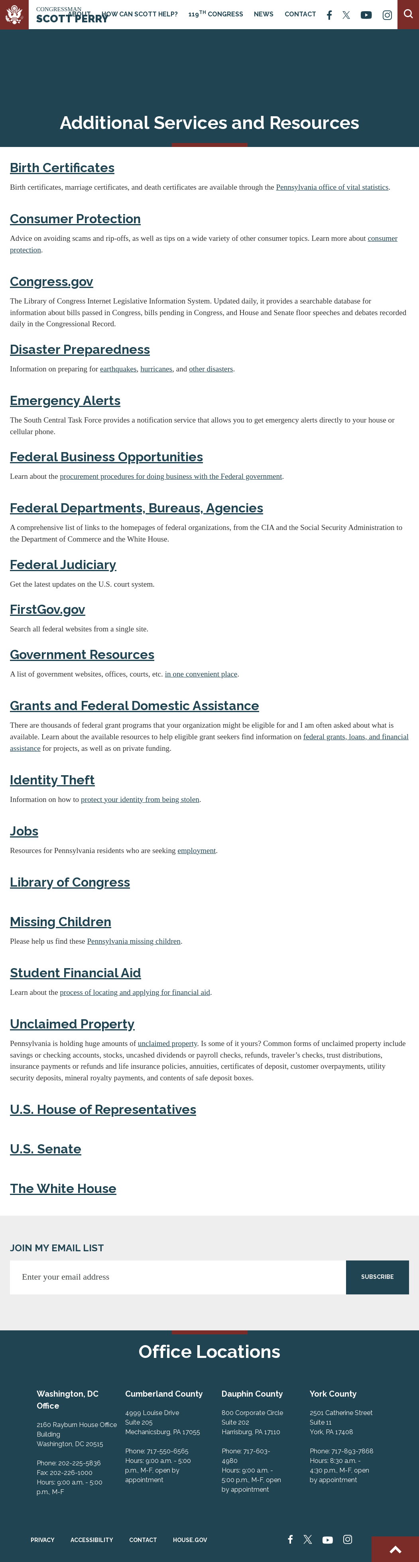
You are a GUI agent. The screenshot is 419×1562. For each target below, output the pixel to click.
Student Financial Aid (75, 972)
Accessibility (92, 1540)
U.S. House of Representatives (103, 1109)
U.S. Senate (45, 1148)
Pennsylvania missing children (134, 941)
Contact (300, 14)
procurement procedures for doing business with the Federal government (171, 476)
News (263, 14)
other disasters (211, 369)
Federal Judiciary (63, 564)
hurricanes (156, 369)
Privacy (43, 1540)
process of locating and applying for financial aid (135, 992)
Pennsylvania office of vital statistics (332, 187)
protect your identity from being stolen (140, 799)
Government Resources (82, 654)
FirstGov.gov (47, 609)
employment (196, 850)
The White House (63, 1188)
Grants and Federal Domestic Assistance (134, 705)
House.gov (190, 1540)
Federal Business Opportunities (106, 456)
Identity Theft (52, 779)
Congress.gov (51, 281)
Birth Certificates (62, 167)
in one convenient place (201, 674)
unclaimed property (167, 1043)
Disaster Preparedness (80, 349)
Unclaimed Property (72, 1023)
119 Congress (216, 14)
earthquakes (118, 369)
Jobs (24, 831)
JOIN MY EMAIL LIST (57, 1248)
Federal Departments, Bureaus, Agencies (136, 507)
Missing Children (60, 921)
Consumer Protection (75, 218)
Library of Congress (70, 882)
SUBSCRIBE (377, 1277)
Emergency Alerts (65, 400)
